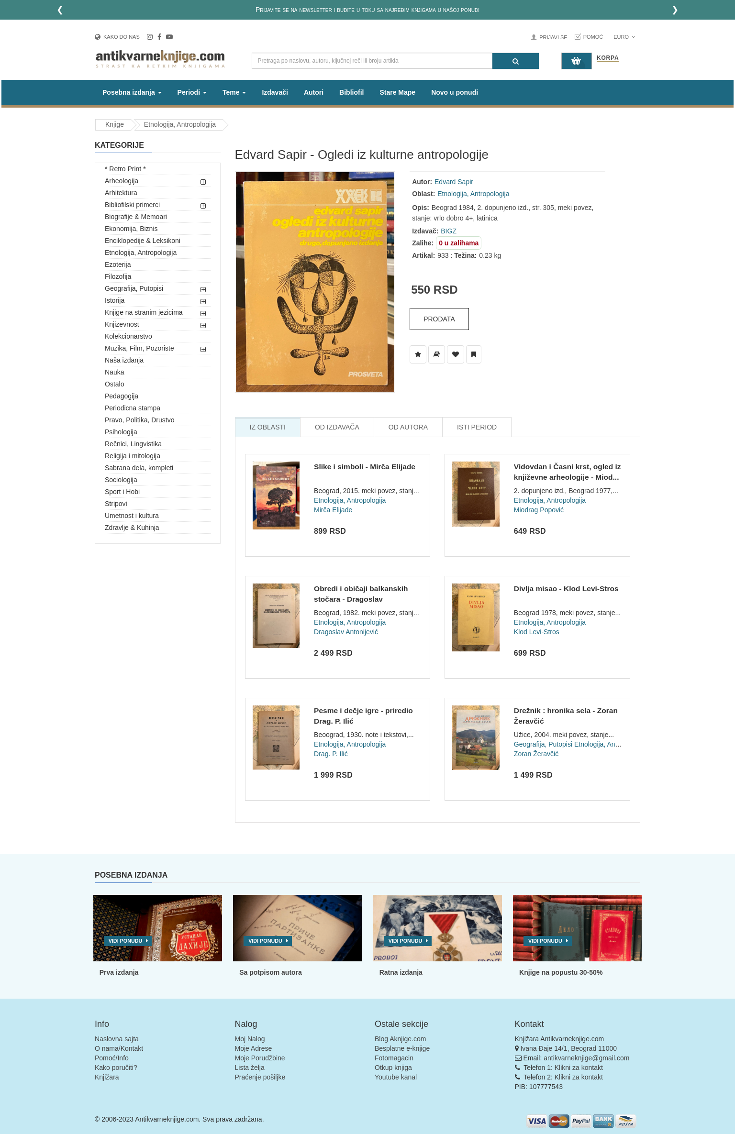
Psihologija (121, 432)
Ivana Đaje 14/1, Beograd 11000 (568, 1048)
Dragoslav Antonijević (346, 632)
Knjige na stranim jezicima (144, 312)
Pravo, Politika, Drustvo (140, 420)
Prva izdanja (119, 972)
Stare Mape (397, 92)
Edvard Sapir (453, 182)
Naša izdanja (124, 360)
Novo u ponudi (454, 92)
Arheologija (121, 181)
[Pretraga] (515, 61)
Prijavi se (553, 37)
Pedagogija (121, 396)
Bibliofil (351, 92)
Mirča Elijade (333, 510)
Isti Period (477, 427)
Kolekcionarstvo (128, 336)
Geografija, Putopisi (134, 288)
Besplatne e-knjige (402, 1048)
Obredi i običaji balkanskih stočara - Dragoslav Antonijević (361, 598)
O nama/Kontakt (119, 1048)
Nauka (114, 372)
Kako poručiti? (116, 1067)
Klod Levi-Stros (536, 632)
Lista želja (250, 1067)
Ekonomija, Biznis (131, 228)
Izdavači (275, 92)
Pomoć (593, 37)
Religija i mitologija (132, 456)
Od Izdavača (337, 427)
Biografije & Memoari (136, 216)
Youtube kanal (396, 1077)
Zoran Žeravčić (536, 754)
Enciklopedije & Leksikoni (142, 240)
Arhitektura (121, 193)
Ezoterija (118, 264)
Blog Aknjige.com (400, 1039)
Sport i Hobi (122, 491)
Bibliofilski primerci (132, 205)
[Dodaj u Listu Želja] (418, 354)
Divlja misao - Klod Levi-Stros (566, 588)
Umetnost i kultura (132, 515)
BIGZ (449, 231)
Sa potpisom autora (270, 972)
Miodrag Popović (539, 510)
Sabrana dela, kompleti (139, 468)
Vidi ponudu (126, 941)
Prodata (439, 319)
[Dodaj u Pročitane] (473, 354)
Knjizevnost (122, 324)
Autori (313, 92)
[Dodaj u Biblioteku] (436, 354)
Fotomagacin (394, 1058)
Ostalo (114, 384)
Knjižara (107, 1077)
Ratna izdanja (401, 972)
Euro (624, 37)
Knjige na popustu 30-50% (560, 972)
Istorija (114, 300)
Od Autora (408, 427)
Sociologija (121, 480)
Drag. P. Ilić (331, 754)
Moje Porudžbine (260, 1058)
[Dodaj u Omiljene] (455, 354)
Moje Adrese (253, 1048)
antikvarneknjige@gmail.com (586, 1058)
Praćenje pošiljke (260, 1077)
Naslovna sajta (117, 1039)
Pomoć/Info (112, 1058)
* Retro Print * (125, 169)
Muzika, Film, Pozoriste (139, 348)
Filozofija (118, 276)
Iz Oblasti (268, 427)
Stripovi (116, 503)
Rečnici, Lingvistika (133, 444)
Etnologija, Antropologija (180, 124)
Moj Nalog (250, 1039)
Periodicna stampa (132, 408)
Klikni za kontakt (579, 1067)
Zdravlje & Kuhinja (132, 527)
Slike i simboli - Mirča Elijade (364, 466)
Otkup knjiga (393, 1067)
